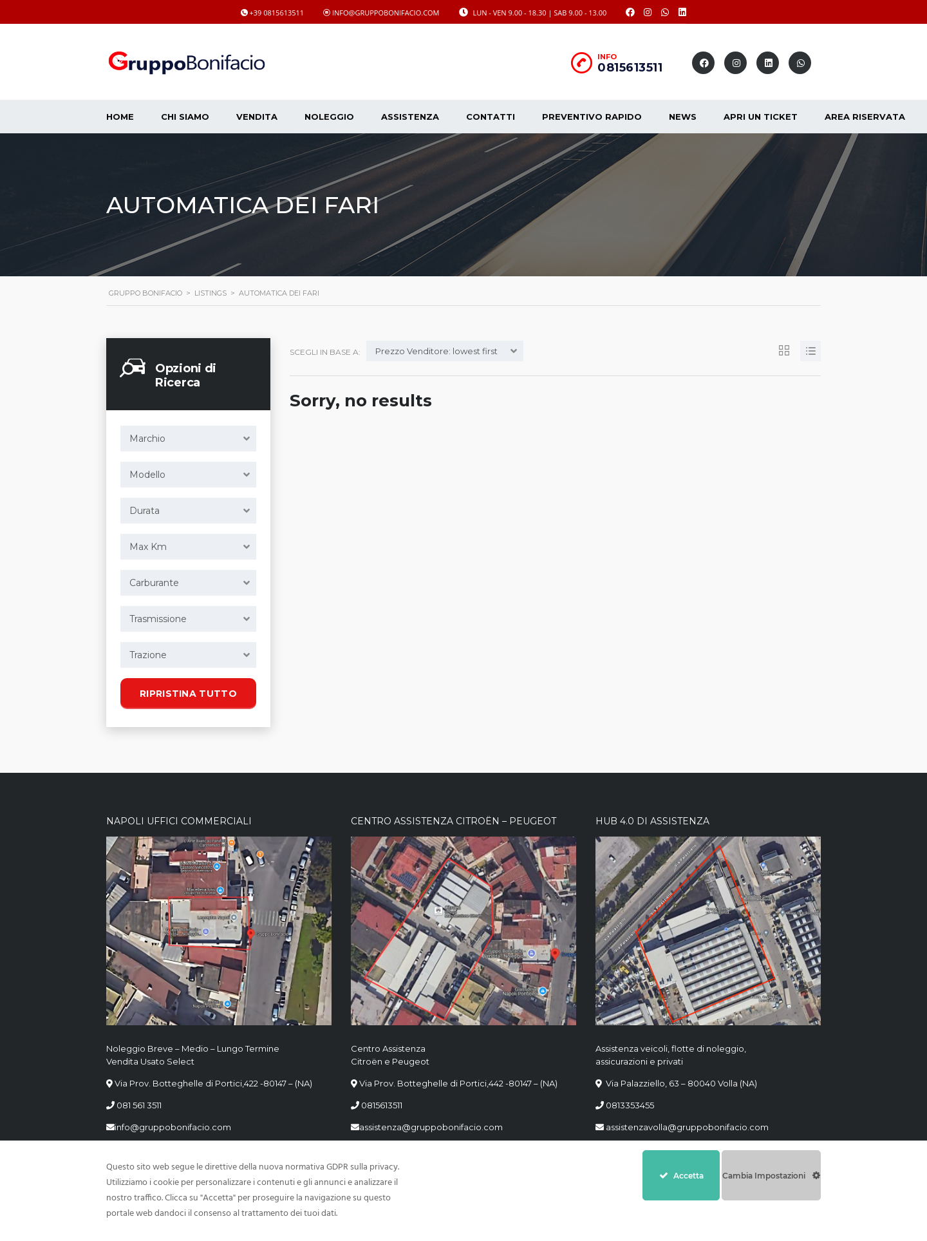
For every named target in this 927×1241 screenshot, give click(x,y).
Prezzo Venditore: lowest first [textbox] (436, 351)
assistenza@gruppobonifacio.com (431, 1127)
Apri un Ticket (761, 116)
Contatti (490, 116)
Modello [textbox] (147, 474)
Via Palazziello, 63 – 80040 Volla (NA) (680, 1083)
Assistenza (410, 116)
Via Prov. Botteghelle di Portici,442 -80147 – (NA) (458, 1083)
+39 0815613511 (277, 12)
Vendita (256, 116)
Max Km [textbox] (148, 547)
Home (120, 116)
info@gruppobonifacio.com (173, 1127)
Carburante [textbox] (154, 583)
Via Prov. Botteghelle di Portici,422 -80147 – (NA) (213, 1083)
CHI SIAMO (185, 116)
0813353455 (630, 1105)
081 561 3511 (139, 1105)
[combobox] (188, 438)
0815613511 (629, 68)
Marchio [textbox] (147, 438)
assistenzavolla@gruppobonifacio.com (686, 1127)
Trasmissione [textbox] (158, 619)
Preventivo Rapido (592, 116)
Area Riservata (865, 116)
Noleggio (329, 116)
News (683, 116)
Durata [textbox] (144, 510)
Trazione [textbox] (148, 655)
